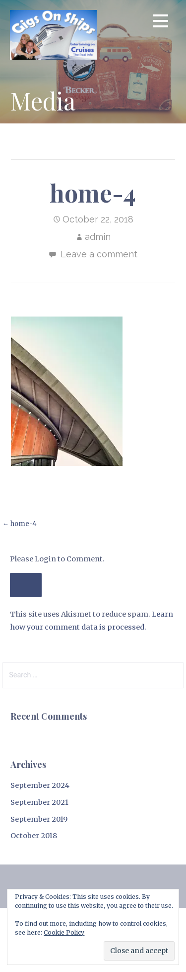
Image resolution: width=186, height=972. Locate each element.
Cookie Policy (64, 932)
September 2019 (38, 819)
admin (98, 236)
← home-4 (19, 524)
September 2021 (39, 802)
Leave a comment (99, 254)
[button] (160, 22)
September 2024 (39, 785)
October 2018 (33, 835)
